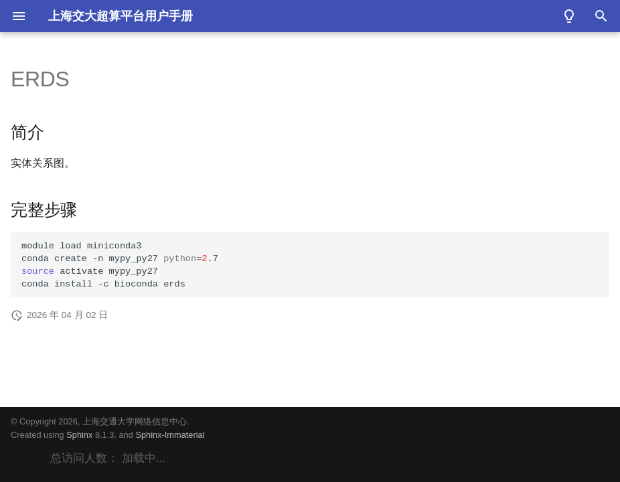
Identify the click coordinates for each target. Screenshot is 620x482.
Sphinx (79, 435)
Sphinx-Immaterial (169, 435)
